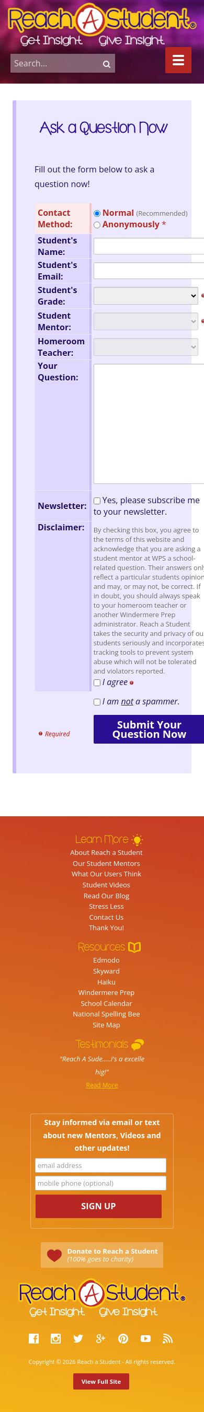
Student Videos (106, 884)
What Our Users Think (106, 873)
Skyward (106, 971)
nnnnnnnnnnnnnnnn (146, 296)
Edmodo (106, 960)
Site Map (106, 1024)
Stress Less (106, 906)
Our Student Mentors (106, 863)
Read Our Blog (106, 895)
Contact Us (106, 917)
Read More (102, 1085)
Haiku (106, 982)
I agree (120, 682)
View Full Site (101, 1381)
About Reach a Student (106, 852)
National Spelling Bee (106, 1014)
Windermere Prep (106, 992)
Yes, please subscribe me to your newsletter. (147, 505)
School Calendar (106, 1003)
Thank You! (106, 927)
